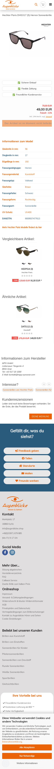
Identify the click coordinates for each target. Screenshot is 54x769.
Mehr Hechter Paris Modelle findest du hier (22, 227)
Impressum (7, 594)
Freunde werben (27, 480)
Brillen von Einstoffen (13, 641)
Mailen (27, 473)
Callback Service (9, 580)
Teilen (27, 458)
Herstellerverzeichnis (11, 573)
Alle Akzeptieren (27, 747)
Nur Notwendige (27, 756)
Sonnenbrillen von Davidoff (16, 659)
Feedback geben (27, 450)
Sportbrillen (8, 678)
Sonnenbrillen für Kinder (15, 647)
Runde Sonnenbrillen (13, 666)
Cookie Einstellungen (11, 619)
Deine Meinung (40, 416)
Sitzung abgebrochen (12, 569)
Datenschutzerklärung (12, 742)
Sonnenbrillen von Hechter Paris (18, 390)
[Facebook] (5, 552)
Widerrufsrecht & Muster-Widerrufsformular (22, 601)
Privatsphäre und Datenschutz (16, 608)
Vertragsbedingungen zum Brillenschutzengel (23, 612)
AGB (4, 604)
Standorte (27, 465)
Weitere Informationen (27, 763)
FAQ (4, 577)
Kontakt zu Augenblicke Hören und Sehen (21, 615)
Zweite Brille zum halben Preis (16, 584)
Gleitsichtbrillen (10, 683)
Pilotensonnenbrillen (13, 653)
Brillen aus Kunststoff (13, 635)
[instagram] (12, 552)
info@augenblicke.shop (12, 528)
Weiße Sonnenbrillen (13, 672)
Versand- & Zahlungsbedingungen (17, 597)
